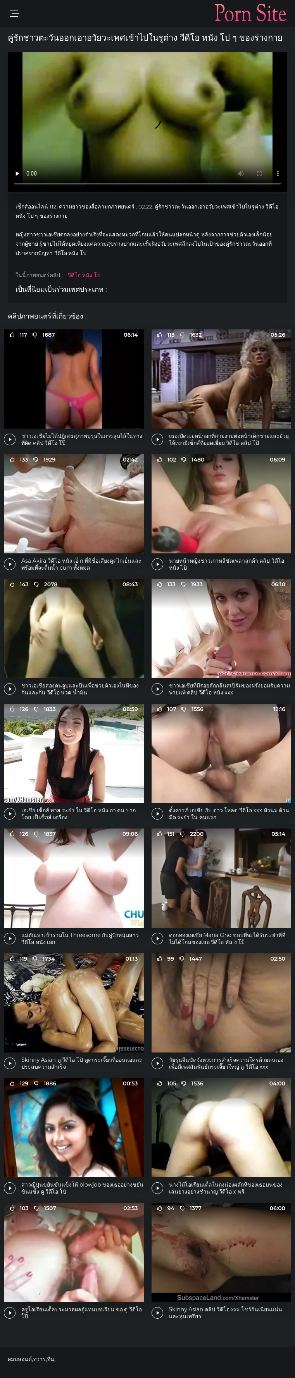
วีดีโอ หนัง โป (84, 275)
